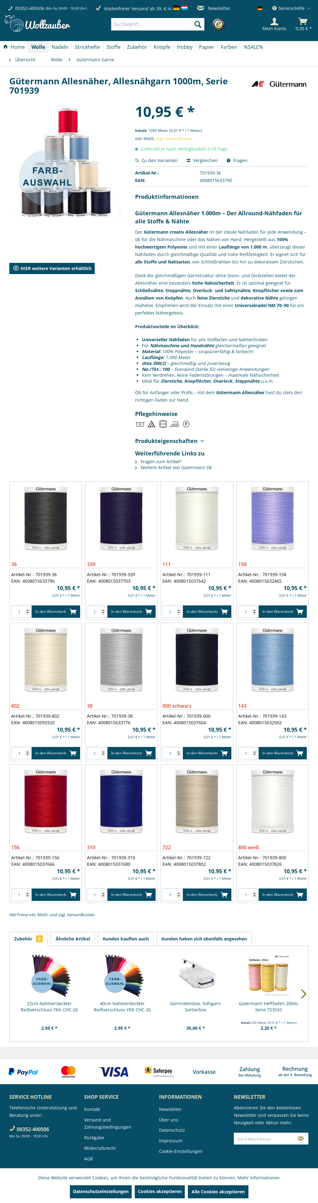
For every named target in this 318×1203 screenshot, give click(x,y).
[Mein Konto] (274, 24)
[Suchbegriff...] (157, 24)
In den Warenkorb (55, 610)
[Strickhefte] (87, 47)
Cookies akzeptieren (160, 1191)
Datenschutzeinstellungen (101, 1191)
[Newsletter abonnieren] (300, 1139)
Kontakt (92, 1109)
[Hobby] (185, 47)
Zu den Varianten (156, 160)
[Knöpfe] (162, 47)
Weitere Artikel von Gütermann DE (173, 467)
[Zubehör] (137, 47)
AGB (88, 1159)
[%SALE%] (253, 47)
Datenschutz (172, 1130)
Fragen (237, 160)
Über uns (168, 1120)
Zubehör (28, 939)
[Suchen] (197, 24)
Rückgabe (94, 1137)
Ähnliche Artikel (73, 939)
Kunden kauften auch (126, 939)
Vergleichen (202, 160)
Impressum (171, 1141)
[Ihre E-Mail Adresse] (264, 1139)
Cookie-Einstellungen (181, 1151)
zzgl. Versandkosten (174, 138)
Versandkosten (81, 914)
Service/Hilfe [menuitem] (289, 8)
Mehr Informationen (259, 1178)
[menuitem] (167, 24)
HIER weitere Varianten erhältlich (52, 268)
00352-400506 (29, 8)
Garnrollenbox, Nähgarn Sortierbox (195, 1006)
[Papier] (206, 47)
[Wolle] (38, 47)
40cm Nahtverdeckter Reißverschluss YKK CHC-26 (122, 1006)
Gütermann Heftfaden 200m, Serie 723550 (269, 1006)
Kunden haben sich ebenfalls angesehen (204, 939)
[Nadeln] (59, 47)
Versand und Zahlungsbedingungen (107, 1123)
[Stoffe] (113, 47)
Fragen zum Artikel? (158, 461)
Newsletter (213, 8)
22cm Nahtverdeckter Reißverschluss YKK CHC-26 (49, 1006)
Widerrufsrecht (100, 1148)
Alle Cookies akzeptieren (218, 1192)
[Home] (14, 47)
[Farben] (229, 47)
